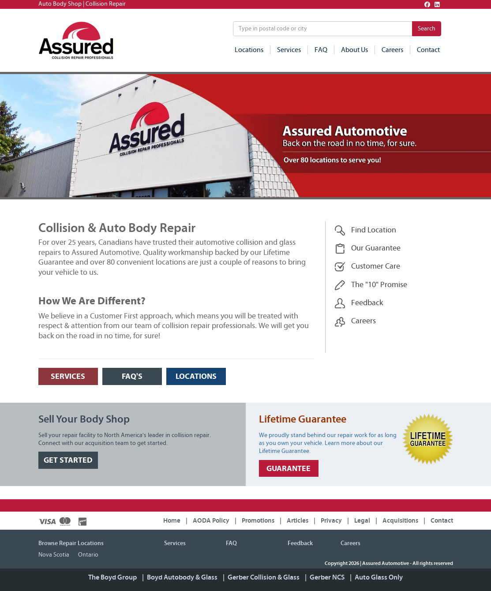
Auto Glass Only (379, 577)
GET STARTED (68, 460)
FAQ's (132, 376)
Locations (249, 49)
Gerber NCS (327, 577)
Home (171, 520)
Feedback (359, 303)
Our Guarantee (368, 248)
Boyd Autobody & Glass (182, 577)
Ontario (88, 555)
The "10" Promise (371, 285)
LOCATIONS (196, 376)
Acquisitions (400, 520)
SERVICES (68, 376)
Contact (428, 49)
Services (289, 49)
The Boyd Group (112, 577)
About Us (354, 49)
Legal (362, 520)
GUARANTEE (288, 468)
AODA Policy (211, 520)
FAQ (321, 49)
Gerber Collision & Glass (264, 577)
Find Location (365, 230)
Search (426, 29)
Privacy (331, 520)
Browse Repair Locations (71, 543)
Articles (297, 520)
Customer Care (367, 267)
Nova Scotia (53, 555)
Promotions (258, 520)
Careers (392, 49)
